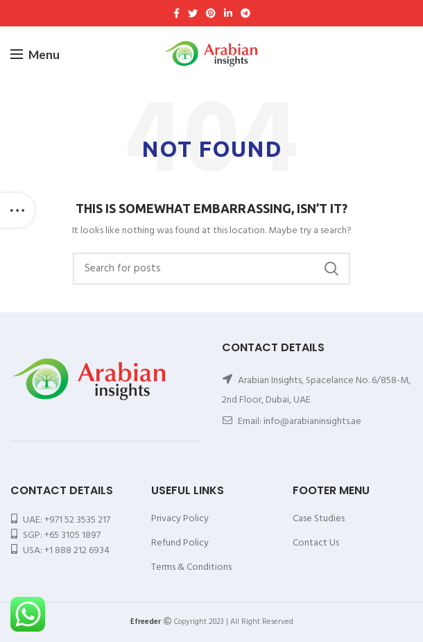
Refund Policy (180, 543)
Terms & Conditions (191, 567)
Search (331, 269)
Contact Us (316, 543)
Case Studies (319, 519)
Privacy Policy (180, 519)
